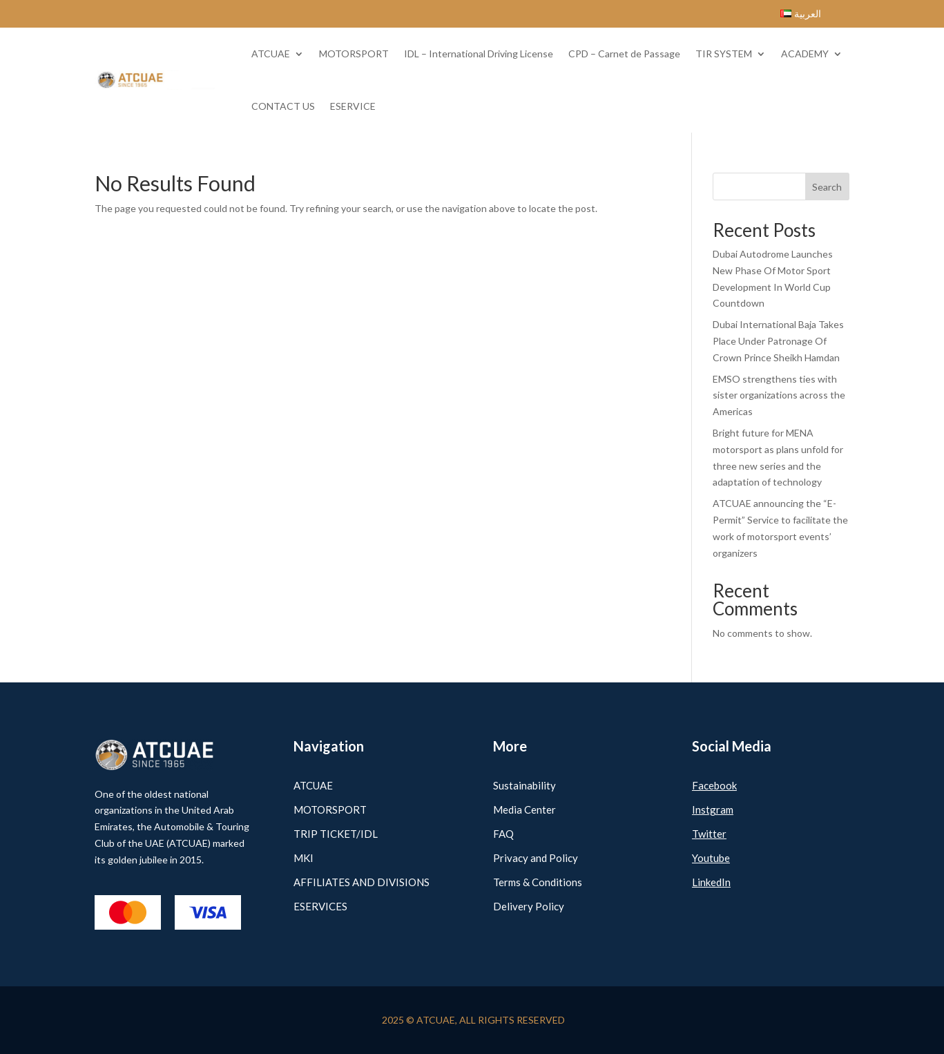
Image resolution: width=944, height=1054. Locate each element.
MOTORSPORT (354, 53)
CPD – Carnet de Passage (624, 53)
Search (827, 187)
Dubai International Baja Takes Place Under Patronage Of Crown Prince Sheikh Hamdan (778, 340)
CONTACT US (283, 106)
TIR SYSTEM (723, 53)
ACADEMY (805, 53)
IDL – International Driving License (478, 53)
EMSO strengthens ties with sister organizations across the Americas (779, 395)
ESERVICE (353, 106)
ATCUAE (270, 53)
